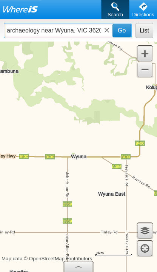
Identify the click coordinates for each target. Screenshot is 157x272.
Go (122, 30)
